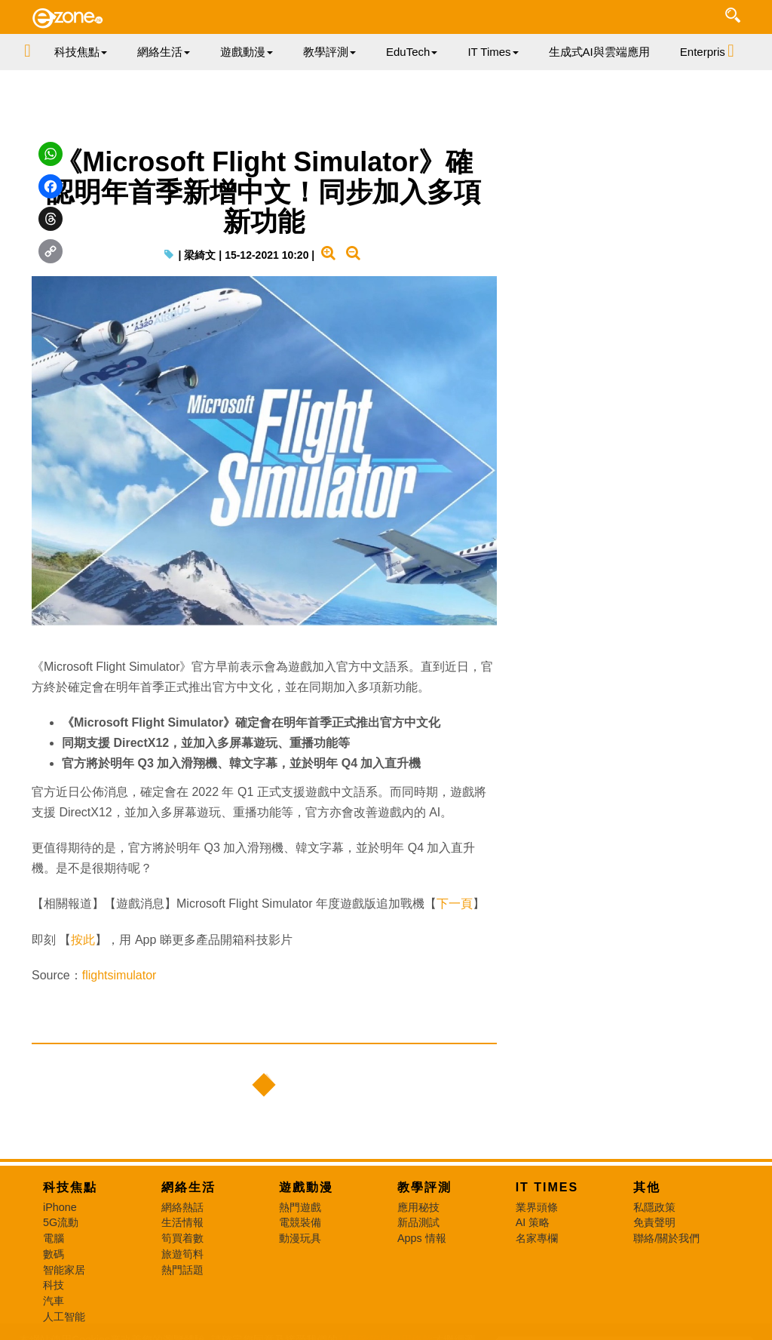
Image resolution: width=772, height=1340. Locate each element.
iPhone (60, 1207)
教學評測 (424, 1187)
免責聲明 (654, 1222)
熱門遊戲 (300, 1207)
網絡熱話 (182, 1207)
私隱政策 (654, 1207)
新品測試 (418, 1222)
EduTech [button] (411, 51)
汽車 (53, 1301)
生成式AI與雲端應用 (599, 51)
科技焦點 (70, 1187)
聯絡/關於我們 (666, 1238)
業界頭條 (537, 1207)
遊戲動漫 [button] (246, 51)
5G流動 (60, 1222)
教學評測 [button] (329, 51)
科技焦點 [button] (80, 51)
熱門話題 (182, 1270)
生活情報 (182, 1222)
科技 (53, 1285)
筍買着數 (182, 1238)
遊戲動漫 (306, 1187)
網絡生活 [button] (163, 51)
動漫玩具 (300, 1238)
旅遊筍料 (182, 1254)
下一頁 (455, 903)
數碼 (53, 1254)
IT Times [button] (492, 51)
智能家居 (64, 1270)
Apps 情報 (421, 1238)
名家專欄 (537, 1238)
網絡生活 (188, 1187)
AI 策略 (533, 1222)
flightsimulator (119, 975)
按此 (83, 939)
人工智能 (64, 1317)
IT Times (547, 1187)
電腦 (53, 1238)
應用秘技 (418, 1207)
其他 (646, 1187)
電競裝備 (300, 1222)
